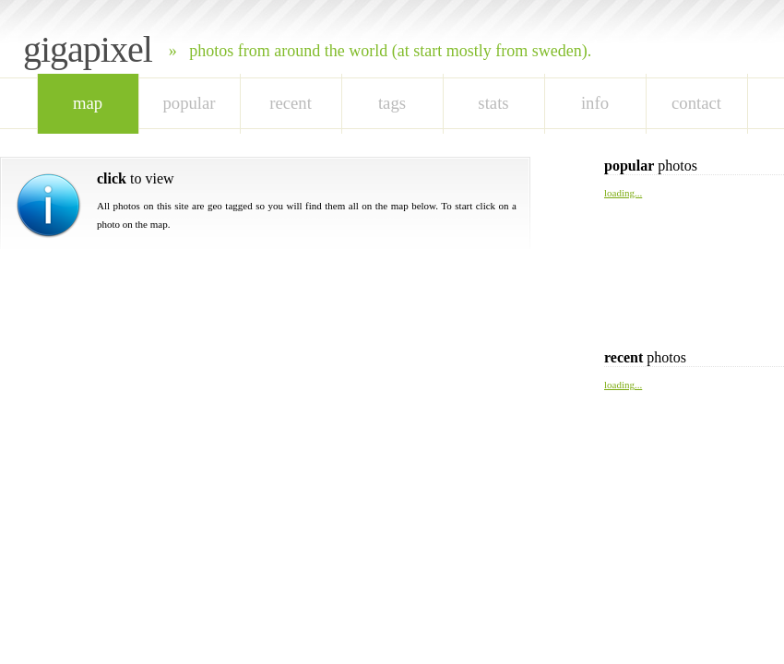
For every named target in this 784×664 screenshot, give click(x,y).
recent (290, 103)
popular (188, 103)
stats (493, 103)
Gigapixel (87, 49)
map (87, 103)
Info (595, 103)
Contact (696, 103)
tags (392, 103)
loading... (623, 192)
